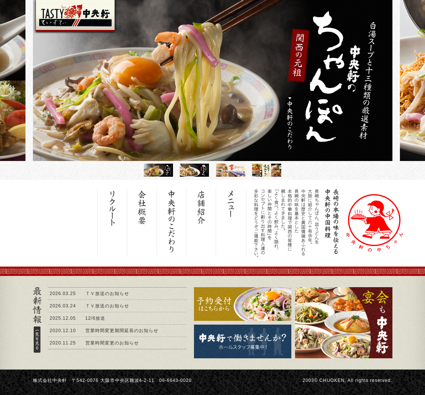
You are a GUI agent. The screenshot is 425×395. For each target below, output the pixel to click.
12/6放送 (95, 318)
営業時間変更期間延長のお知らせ (121, 330)
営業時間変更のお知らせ (112, 343)
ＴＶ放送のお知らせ (107, 293)
